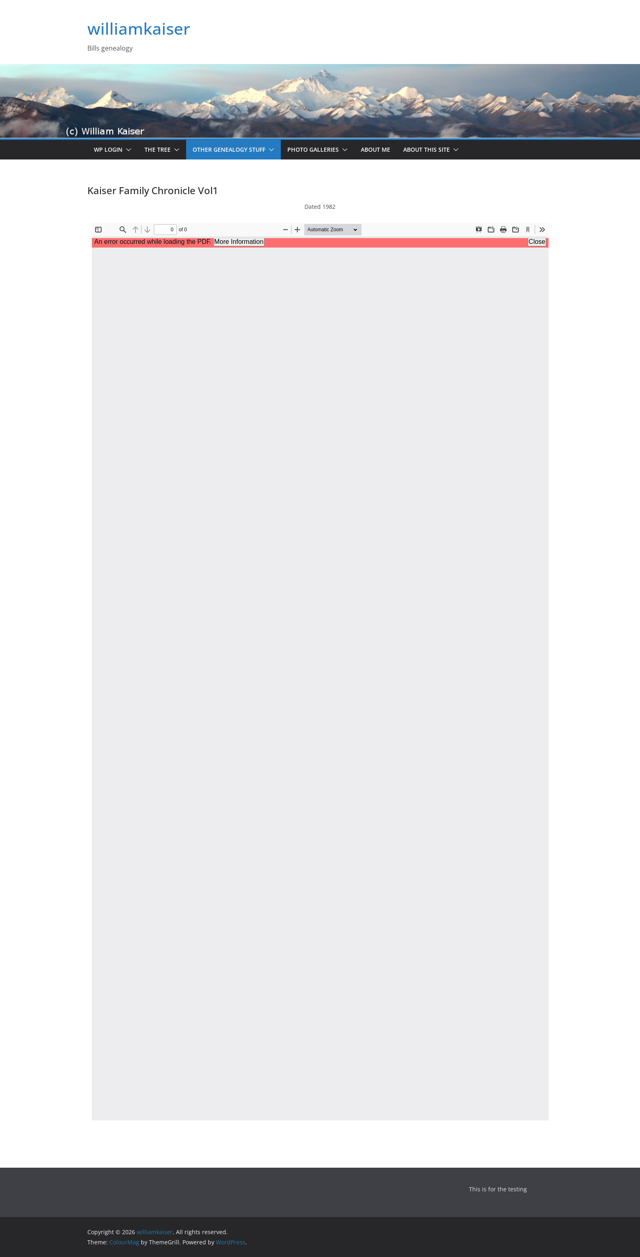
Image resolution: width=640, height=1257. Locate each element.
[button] (126, 149)
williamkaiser (138, 28)
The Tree (157, 149)
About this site (426, 149)
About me (375, 149)
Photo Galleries (313, 149)
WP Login (108, 149)
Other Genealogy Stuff (229, 149)
